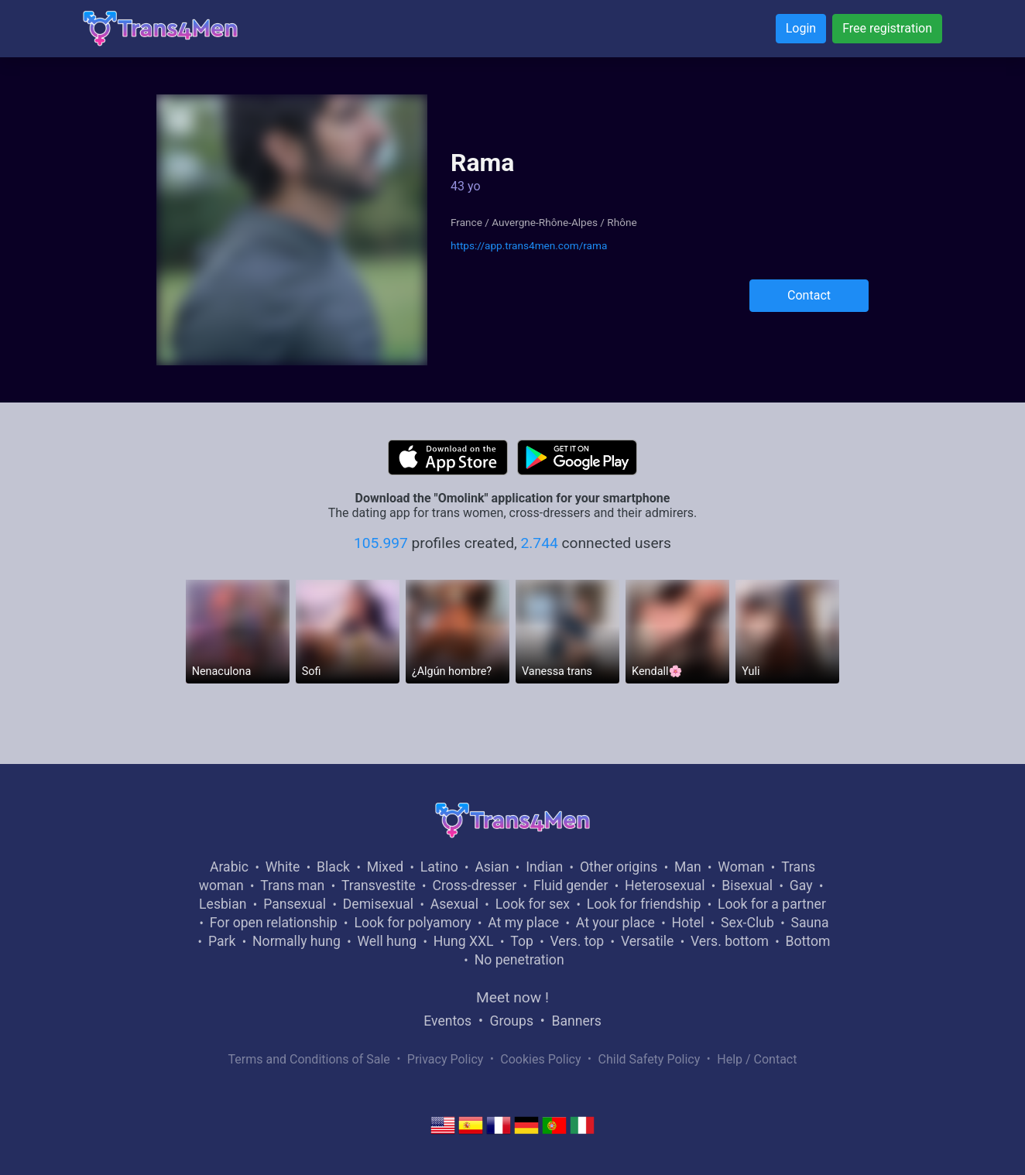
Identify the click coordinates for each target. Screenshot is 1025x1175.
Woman (741, 867)
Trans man (292, 885)
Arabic (229, 867)
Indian (544, 867)
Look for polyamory (412, 922)
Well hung (387, 941)
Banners (576, 1021)
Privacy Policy (445, 1059)
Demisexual (378, 904)
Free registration (887, 28)
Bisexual (747, 885)
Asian (492, 867)
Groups (511, 1021)
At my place (523, 922)
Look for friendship (644, 904)
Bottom (808, 941)
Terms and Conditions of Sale (309, 1059)
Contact (809, 295)
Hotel (687, 922)
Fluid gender (570, 885)
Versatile (647, 941)
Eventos (447, 1021)
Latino (439, 867)
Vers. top (577, 941)
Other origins (618, 867)
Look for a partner (772, 904)
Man (687, 867)
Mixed (385, 867)
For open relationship (274, 922)
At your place (615, 922)
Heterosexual (664, 885)
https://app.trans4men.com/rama (529, 245)
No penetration (519, 960)
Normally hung (296, 941)
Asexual (454, 904)
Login (801, 28)
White (283, 867)
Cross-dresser (474, 885)
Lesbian (222, 904)
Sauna (809, 922)
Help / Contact (757, 1059)
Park (221, 941)
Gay (801, 885)
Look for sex (532, 904)
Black (333, 867)
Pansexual (294, 904)
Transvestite (378, 885)
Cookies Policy (540, 1059)
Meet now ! (512, 997)
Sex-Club (747, 922)
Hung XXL (464, 941)
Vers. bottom (730, 941)
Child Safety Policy (649, 1059)
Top (521, 941)
